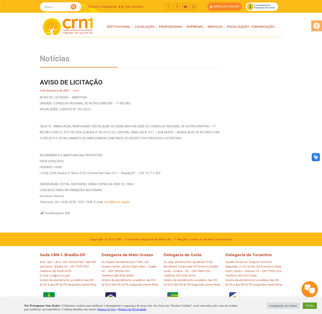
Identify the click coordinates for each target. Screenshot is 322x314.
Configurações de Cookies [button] (283, 305)
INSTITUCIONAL (119, 27)
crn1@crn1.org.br (117, 202)
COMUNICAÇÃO (262, 27)
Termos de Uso (106, 309)
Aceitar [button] (310, 305)
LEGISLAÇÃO (144, 27)
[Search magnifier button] (73, 8)
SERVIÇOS (214, 27)
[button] (316, 26)
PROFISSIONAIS (170, 27)
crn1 (76, 90)
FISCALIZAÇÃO (238, 27)
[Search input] (56, 7)
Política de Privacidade (132, 309)
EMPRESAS (195, 27)
